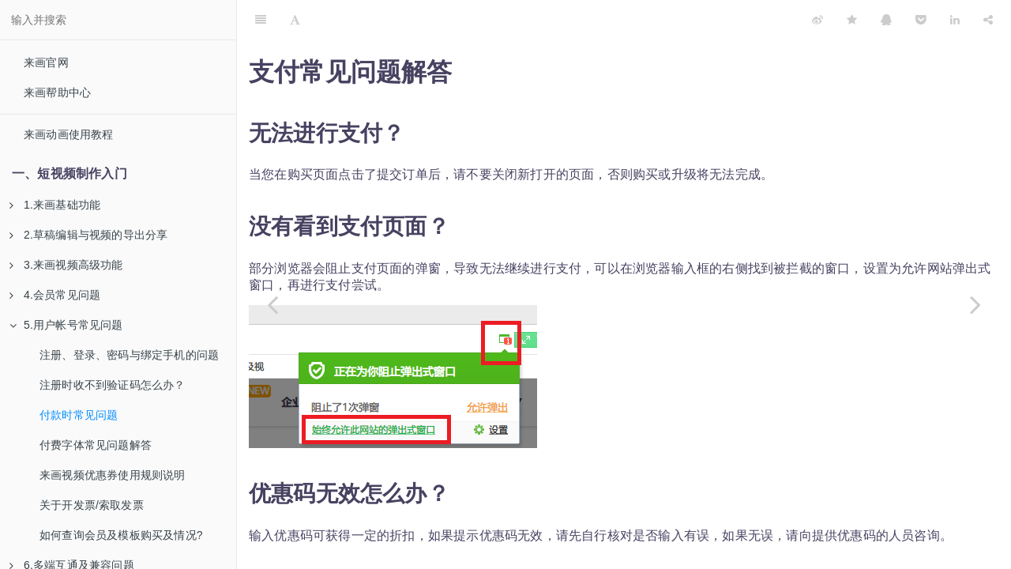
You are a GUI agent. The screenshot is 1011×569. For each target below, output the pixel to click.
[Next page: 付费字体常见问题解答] (975, 304)
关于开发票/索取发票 (91, 505)
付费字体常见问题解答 (95, 445)
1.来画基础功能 (54, 204)
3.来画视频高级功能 (66, 264)
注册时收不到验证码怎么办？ (112, 385)
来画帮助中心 (57, 92)
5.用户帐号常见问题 (66, 324)
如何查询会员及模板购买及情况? (121, 535)
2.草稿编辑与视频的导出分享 (88, 234)
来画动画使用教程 (69, 134)
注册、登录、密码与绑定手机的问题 (129, 355)
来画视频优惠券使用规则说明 (112, 475)
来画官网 (46, 62)
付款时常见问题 (78, 415)
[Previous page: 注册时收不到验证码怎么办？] (272, 304)
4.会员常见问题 (54, 294)
